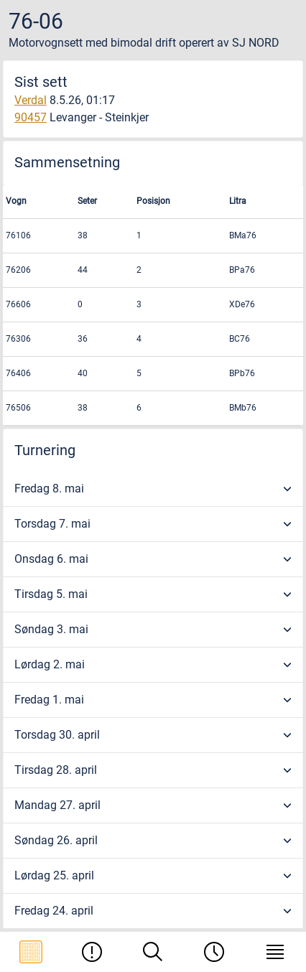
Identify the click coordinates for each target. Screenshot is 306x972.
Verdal (30, 100)
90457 (30, 117)
